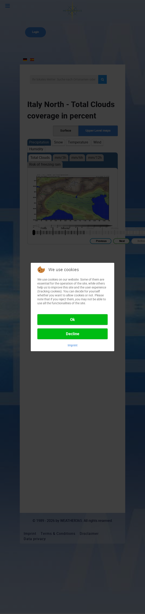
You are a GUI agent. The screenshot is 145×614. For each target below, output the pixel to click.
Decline (72, 334)
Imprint (73, 345)
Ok (72, 319)
